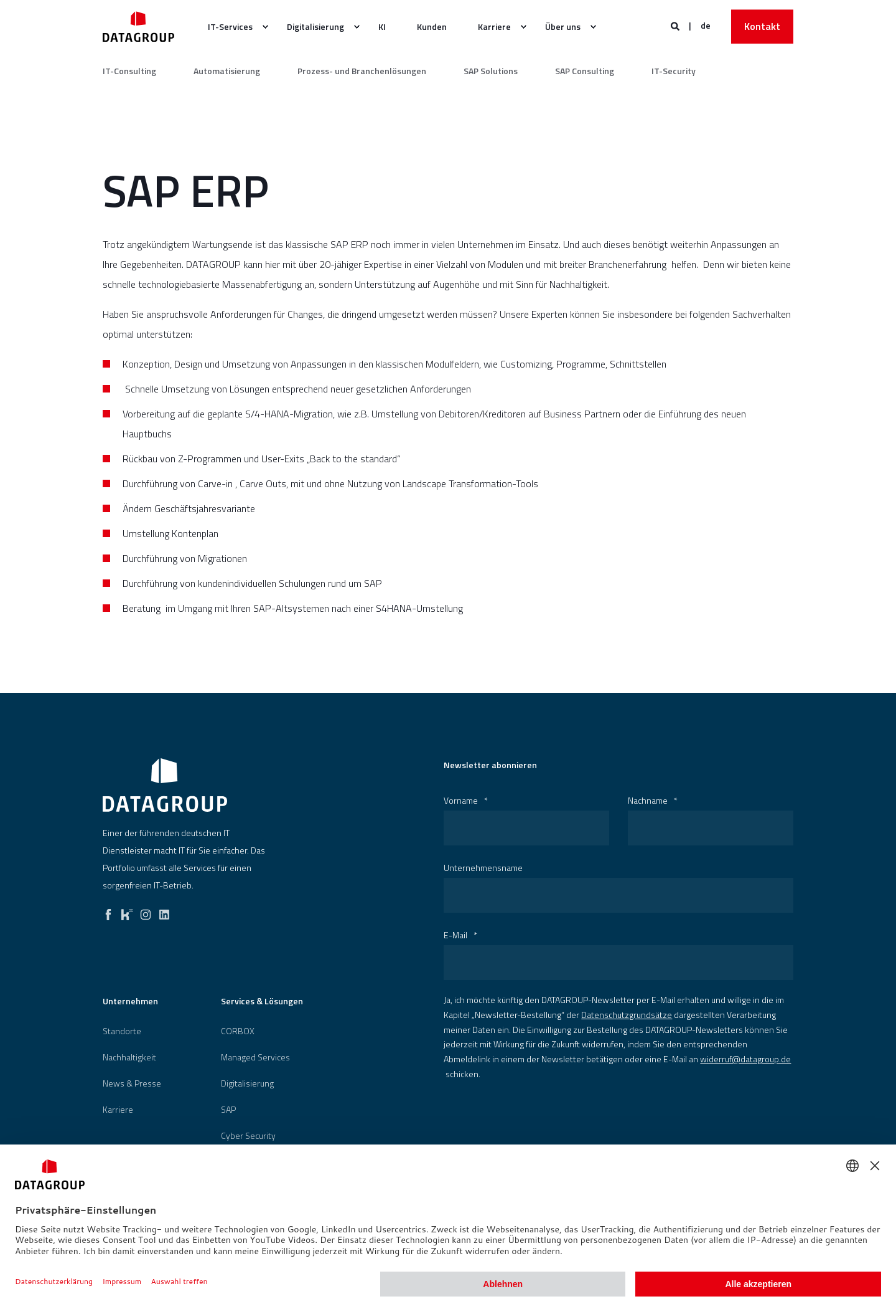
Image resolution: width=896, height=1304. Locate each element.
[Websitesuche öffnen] (676, 25)
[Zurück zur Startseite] (138, 26)
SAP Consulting (584, 71)
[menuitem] (265, 27)
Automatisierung (227, 71)
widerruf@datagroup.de (745, 1058)
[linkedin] (164, 911)
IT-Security (673, 71)
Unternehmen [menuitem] (130, 1002)
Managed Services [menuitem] (255, 1057)
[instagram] (145, 911)
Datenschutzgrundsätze (626, 1014)
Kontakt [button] (762, 26)
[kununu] (127, 911)
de (706, 25)
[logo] (165, 785)
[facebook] (108, 911)
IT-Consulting (129, 71)
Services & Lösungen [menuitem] (262, 1002)
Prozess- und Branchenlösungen (361, 71)
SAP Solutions (491, 71)
